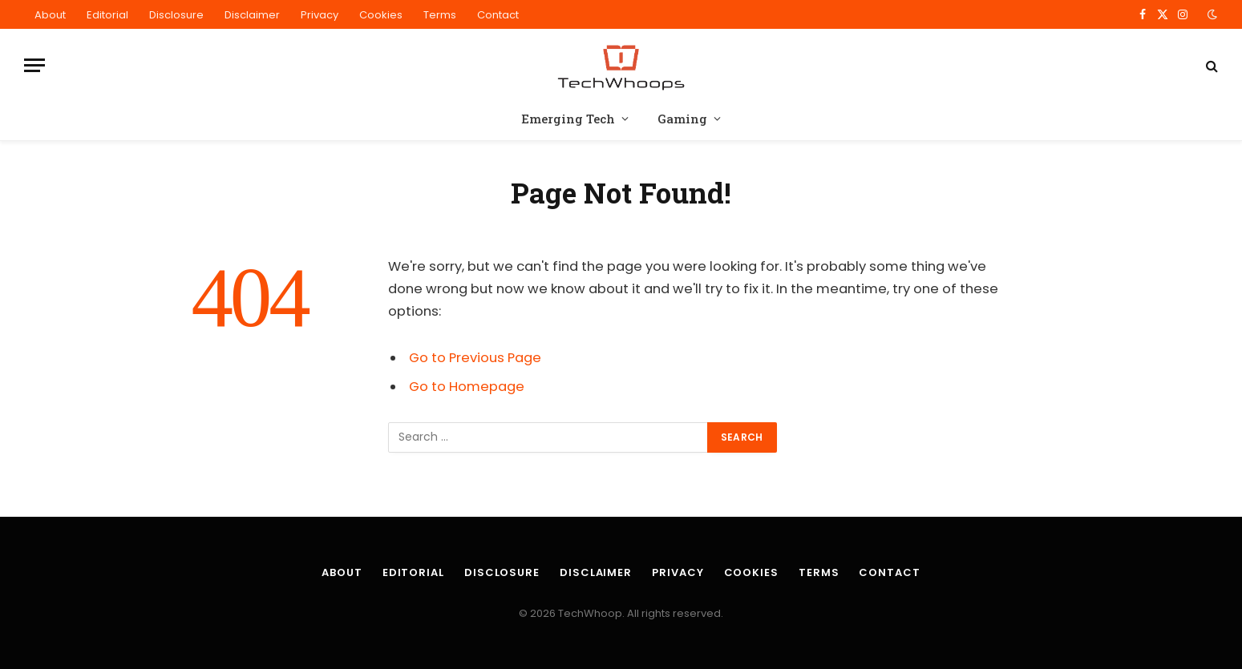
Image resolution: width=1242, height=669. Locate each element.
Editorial (107, 14)
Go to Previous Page (475, 358)
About (50, 14)
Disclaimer (252, 14)
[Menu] (34, 65)
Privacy (319, 14)
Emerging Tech (568, 119)
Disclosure (176, 14)
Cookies (381, 14)
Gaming (682, 119)
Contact (498, 14)
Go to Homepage (466, 386)
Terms (439, 14)
